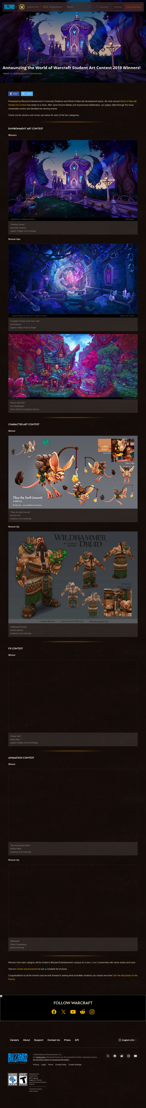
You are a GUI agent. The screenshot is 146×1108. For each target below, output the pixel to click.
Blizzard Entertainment (31, 73)
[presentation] (10, 7)
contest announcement (27, 969)
